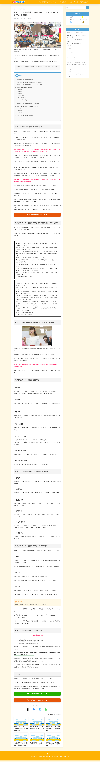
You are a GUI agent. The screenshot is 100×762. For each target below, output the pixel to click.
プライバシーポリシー (64, 758)
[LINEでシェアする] (46, 711)
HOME (50, 755)
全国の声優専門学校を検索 (81, 2)
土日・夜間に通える (83, 18)
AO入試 (19, 108)
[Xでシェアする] (28, 711)
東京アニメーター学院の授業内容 (24, 87)
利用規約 (56, 758)
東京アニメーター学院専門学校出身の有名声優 (28, 103)
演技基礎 (20, 93)
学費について (83, 22)
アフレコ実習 (21, 95)
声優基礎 (20, 89)
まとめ (18, 118)
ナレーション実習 (22, 99)
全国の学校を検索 (71, 22)
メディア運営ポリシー (48, 758)
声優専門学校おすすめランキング (47, 2)
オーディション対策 (22, 100)
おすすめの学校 (71, 18)
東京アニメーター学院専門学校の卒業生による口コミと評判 (31, 82)
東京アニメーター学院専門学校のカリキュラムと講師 (29, 84)
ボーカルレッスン (22, 97)
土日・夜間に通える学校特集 (65, 2)
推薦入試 (20, 110)
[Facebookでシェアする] (34, 711)
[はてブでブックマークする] (40, 711)
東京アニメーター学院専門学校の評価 (26, 79)
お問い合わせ (39, 758)
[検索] (87, 7)
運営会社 (33, 758)
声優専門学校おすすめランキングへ (37, 215)
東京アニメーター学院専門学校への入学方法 (27, 106)
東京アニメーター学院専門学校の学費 (26, 115)
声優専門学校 (57, 715)
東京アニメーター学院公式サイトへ (37, 694)
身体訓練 (20, 91)
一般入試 (20, 112)
